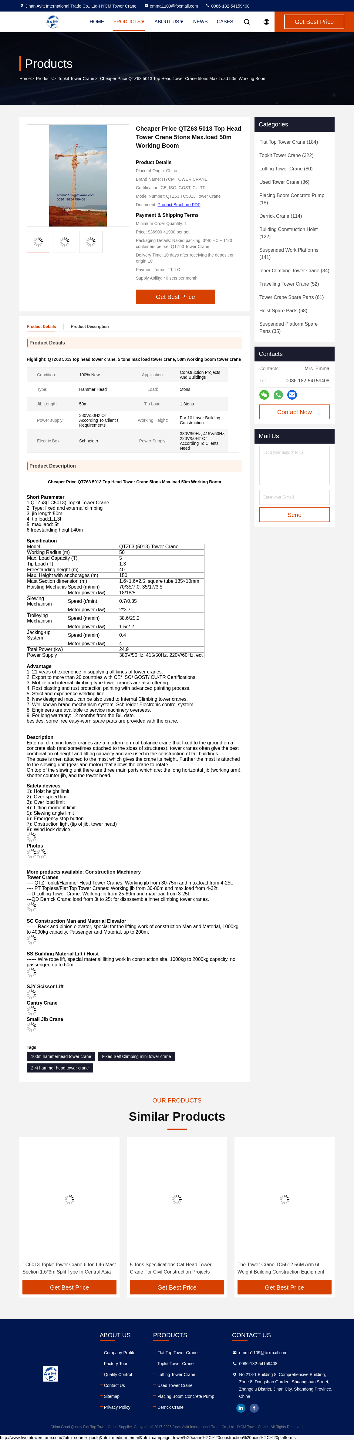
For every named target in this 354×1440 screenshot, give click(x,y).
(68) (283, 310)
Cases (225, 21)
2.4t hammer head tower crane (60, 1068)
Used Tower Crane (175, 1385)
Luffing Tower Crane (176, 1374)
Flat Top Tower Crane (177, 1352)
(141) (288, 253)
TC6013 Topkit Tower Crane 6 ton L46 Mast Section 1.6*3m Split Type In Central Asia (69, 1268)
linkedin (240, 1408)
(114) (280, 216)
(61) (291, 297)
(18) (291, 199)
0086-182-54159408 (227, 6)
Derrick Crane (170, 1407)
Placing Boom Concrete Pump (185, 1396)
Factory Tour (116, 1363)
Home (96, 21)
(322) (286, 155)
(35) (288, 327)
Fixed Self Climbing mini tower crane (136, 1056)
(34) (294, 270)
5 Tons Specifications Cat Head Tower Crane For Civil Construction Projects (170, 1268)
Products (129, 21)
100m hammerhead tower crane (61, 1056)
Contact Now (294, 412)
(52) (289, 284)
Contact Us (114, 1385)
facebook (254, 1408)
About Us (169, 21)
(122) (288, 233)
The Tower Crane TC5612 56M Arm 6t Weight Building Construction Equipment (281, 1268)
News (200, 21)
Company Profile (120, 1352)
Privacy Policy (117, 1407)
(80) (286, 168)
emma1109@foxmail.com (171, 6)
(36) (284, 182)
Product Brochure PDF (179, 204)
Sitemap (112, 1396)
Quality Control (118, 1374)
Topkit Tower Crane (76, 78)
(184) (288, 142)
